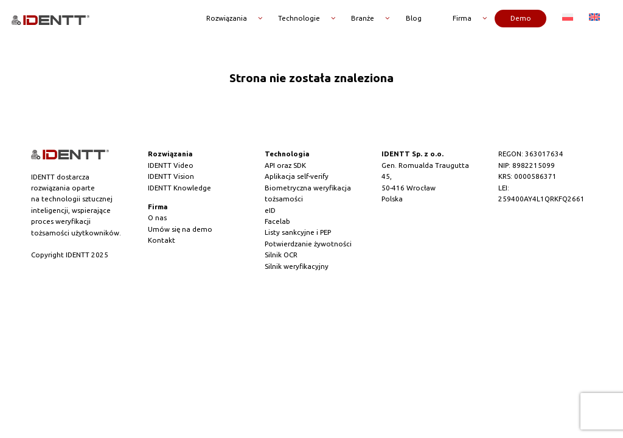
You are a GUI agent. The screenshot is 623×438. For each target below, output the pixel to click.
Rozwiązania (226, 17)
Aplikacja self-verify (297, 176)
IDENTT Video (170, 165)
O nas (157, 217)
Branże (362, 17)
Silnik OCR (281, 255)
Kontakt (161, 240)
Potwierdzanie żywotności (308, 244)
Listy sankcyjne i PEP (298, 232)
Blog (414, 17)
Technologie (299, 17)
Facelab (277, 221)
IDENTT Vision (171, 176)
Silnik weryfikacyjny (297, 266)
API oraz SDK (285, 165)
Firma (462, 17)
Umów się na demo (180, 229)
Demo (520, 17)
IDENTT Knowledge (179, 188)
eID (270, 210)
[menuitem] (567, 17)
